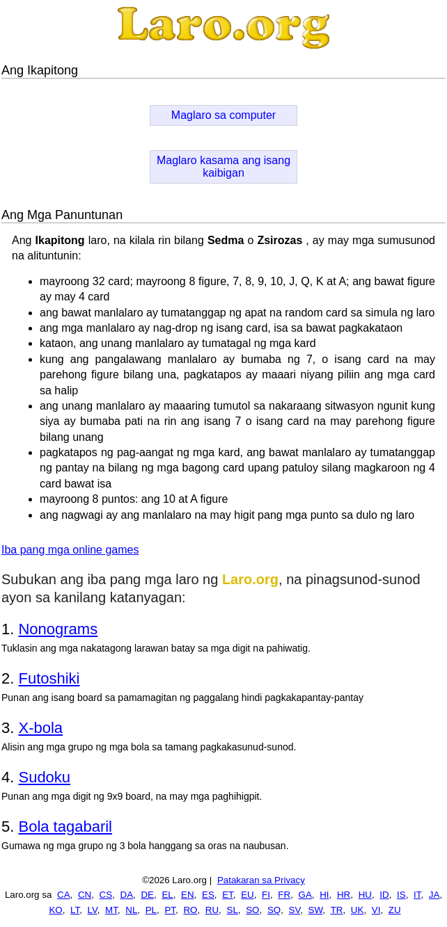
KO (55, 910)
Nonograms (57, 629)
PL (151, 910)
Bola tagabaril (65, 826)
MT (111, 910)
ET (227, 894)
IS (401, 894)
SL (232, 910)
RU (212, 910)
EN (187, 894)
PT (169, 910)
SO (252, 910)
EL (167, 894)
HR (343, 894)
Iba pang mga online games (70, 550)
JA (434, 894)
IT (417, 894)
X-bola (40, 727)
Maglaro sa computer (223, 115)
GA (305, 894)
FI (266, 894)
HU (365, 894)
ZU (395, 910)
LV (92, 910)
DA (127, 894)
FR (284, 894)
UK (357, 910)
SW (315, 910)
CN (84, 894)
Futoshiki (48, 678)
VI (376, 910)
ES (208, 894)
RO (190, 910)
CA (63, 894)
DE (147, 894)
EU (247, 894)
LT (74, 910)
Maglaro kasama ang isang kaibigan (223, 166)
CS (106, 894)
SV (295, 910)
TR (337, 910)
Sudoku (44, 777)
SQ (274, 910)
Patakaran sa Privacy (261, 880)
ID (384, 894)
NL (131, 910)
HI (324, 894)
